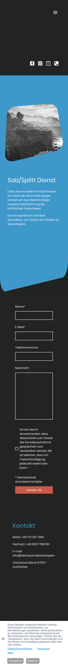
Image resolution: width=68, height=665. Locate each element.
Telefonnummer (26, 347)
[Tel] (56, 63)
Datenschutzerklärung (20, 648)
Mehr (10, 652)
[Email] (48, 63)
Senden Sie (34, 490)
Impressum (43, 648)
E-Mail (20, 327)
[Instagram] (40, 63)
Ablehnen (33, 660)
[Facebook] (32, 63)
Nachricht (22, 368)
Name (20, 306)
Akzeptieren (15, 660)
